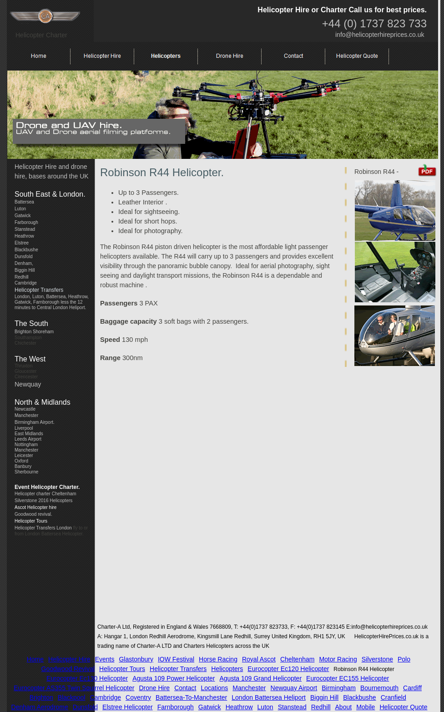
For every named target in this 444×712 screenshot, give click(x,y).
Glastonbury (136, 659)
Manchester (26, 415)
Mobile (365, 707)
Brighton (41, 697)
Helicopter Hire (69, 659)
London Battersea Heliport (269, 697)
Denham (23, 263)
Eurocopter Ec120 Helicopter (288, 668)
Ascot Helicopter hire (35, 507)
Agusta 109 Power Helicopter (173, 678)
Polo (404, 659)
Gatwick (23, 215)
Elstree (22, 242)
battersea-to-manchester (191, 697)
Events (105, 659)
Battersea (24, 201)
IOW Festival (176, 659)
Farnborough (175, 707)
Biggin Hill (25, 270)
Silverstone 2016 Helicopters (43, 500)
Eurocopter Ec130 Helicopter (87, 678)
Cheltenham (297, 659)
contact (185, 688)
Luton (20, 208)
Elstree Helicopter (127, 707)
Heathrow (24, 236)
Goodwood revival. (33, 514)
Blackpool (72, 697)
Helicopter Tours (31, 521)
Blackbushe (26, 249)
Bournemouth (379, 688)
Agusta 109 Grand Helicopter (261, 678)
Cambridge (105, 697)
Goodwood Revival (68, 668)
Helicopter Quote (403, 707)
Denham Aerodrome (39, 707)
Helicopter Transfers (39, 290)
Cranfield (393, 697)
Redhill (22, 277)
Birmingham (339, 688)
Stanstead (25, 229)
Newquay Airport (294, 688)
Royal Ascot (259, 659)
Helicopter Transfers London (43, 527)
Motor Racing (338, 659)
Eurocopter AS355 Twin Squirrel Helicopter (74, 688)
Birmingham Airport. (35, 422)
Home (35, 659)
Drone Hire (154, 688)
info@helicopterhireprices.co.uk (379, 34)
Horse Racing (218, 659)
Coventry (138, 697)
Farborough (26, 222)
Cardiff (412, 688)
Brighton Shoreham (34, 331)
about (343, 707)
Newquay (28, 384)
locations (214, 688)
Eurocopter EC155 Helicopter (347, 678)
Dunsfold (23, 256)
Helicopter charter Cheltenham (45, 493)
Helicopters (227, 668)
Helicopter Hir (34, 166)
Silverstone (377, 659)
